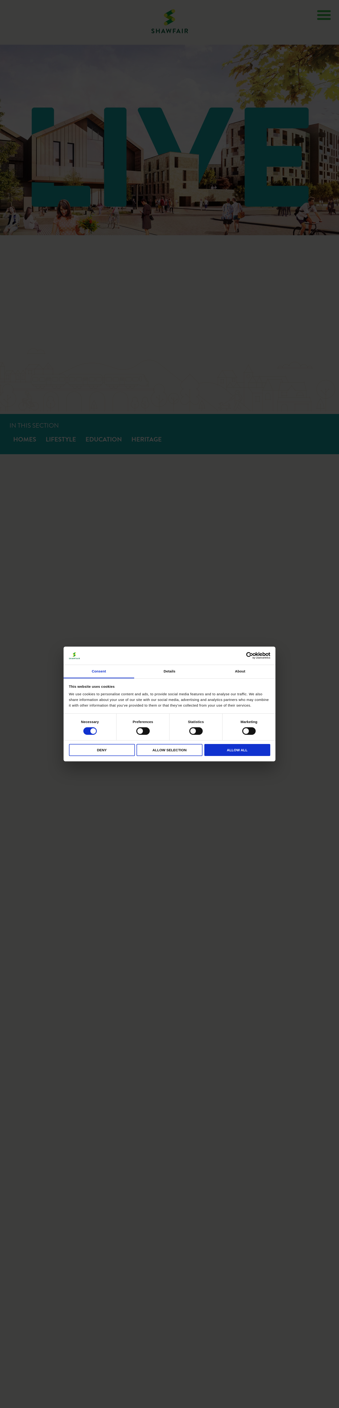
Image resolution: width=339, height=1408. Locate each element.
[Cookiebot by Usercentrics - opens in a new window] (249, 655)
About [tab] (240, 671)
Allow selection (170, 750)
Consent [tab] (99, 671)
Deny (102, 750)
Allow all (237, 750)
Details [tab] (169, 671)
